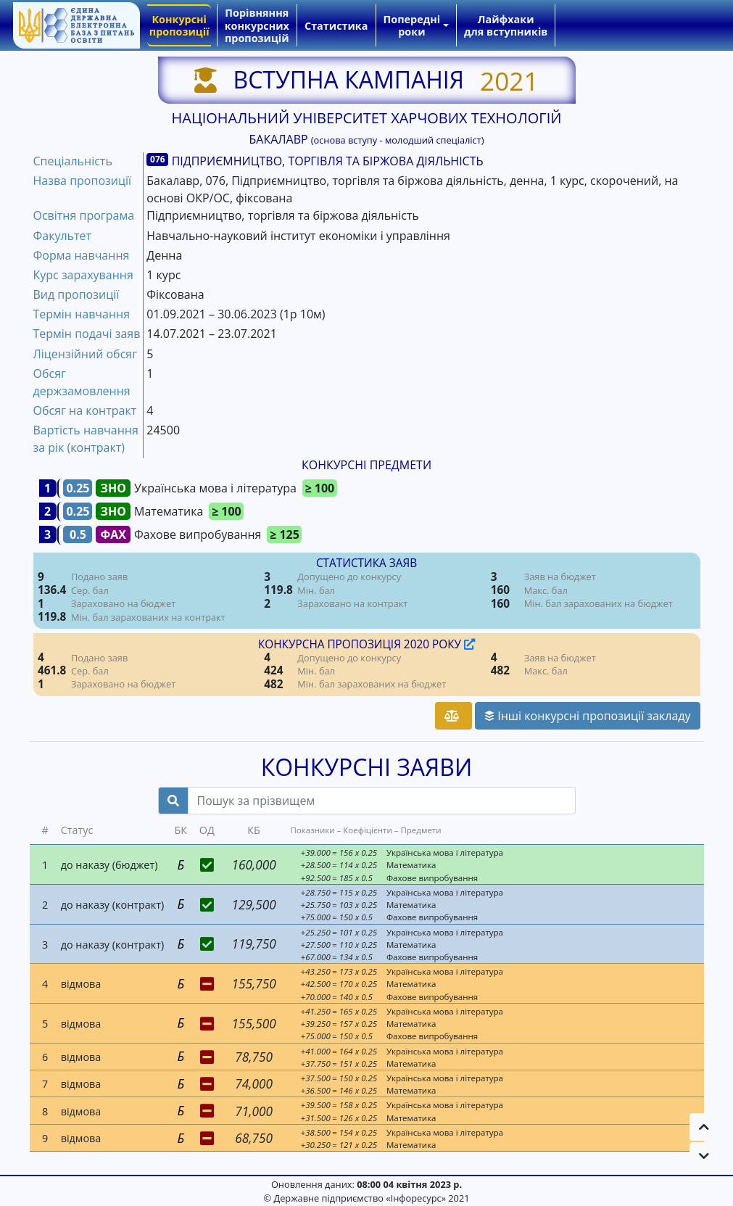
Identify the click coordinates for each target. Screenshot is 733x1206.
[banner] (76, 25)
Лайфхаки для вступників (505, 25)
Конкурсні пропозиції (179, 25)
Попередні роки (412, 25)
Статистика (336, 26)
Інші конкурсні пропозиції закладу (587, 716)
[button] (703, 1127)
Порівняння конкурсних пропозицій (257, 25)
